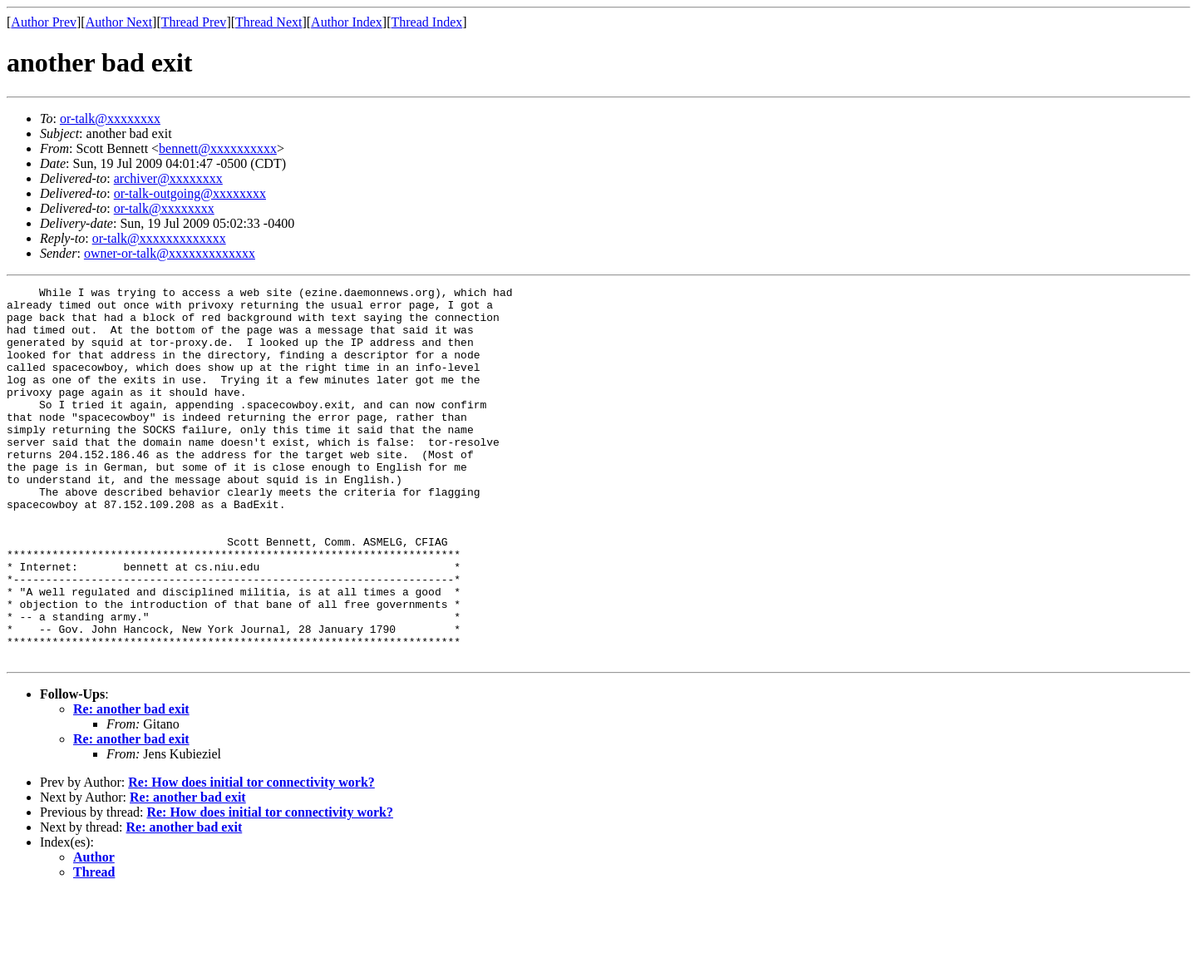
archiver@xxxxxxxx (168, 178)
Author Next (119, 22)
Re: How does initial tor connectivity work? (251, 857)
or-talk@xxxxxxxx (110, 118)
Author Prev (43, 22)
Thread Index (427, 22)
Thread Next (268, 22)
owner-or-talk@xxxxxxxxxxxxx (169, 253)
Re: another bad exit (131, 784)
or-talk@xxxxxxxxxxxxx (159, 238)
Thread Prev (194, 22)
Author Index (346, 22)
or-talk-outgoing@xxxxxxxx (190, 193)
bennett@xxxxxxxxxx (218, 148)
